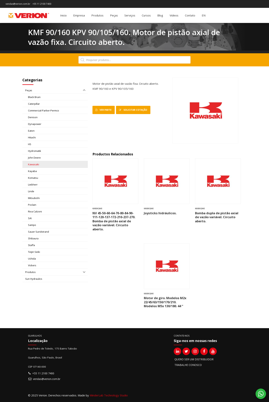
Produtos (97, 15)
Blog (160, 15)
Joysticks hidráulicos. (160, 213)
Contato (190, 15)
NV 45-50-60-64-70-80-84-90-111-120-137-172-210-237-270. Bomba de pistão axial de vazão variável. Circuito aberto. (113, 221)
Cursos (146, 15)
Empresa (79, 15)
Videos (174, 15)
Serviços (129, 15)
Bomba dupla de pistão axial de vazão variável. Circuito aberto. (216, 217)
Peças (114, 15)
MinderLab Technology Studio (109, 395)
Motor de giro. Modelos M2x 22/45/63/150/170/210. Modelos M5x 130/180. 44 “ (165, 302)
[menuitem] (203, 15)
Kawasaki (97, 208)
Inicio (63, 15)
